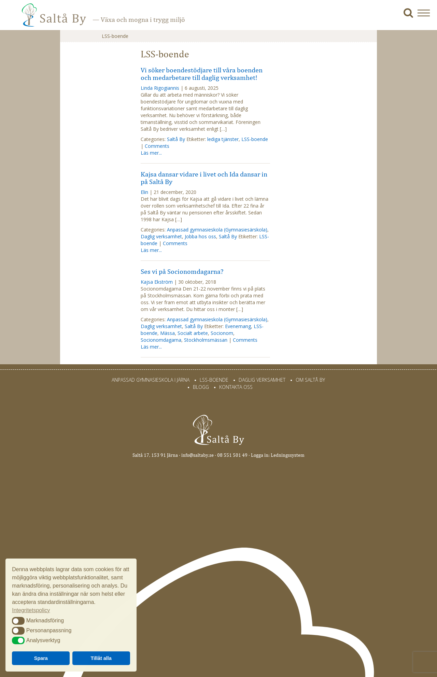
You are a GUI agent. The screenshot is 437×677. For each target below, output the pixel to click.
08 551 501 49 (232, 455)
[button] (426, 13)
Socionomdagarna (161, 340)
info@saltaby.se (197, 455)
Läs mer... (151, 153)
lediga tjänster (223, 139)
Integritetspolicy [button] (31, 610)
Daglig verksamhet (161, 236)
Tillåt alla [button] (101, 658)
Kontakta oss (236, 387)
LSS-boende (254, 139)
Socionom (222, 333)
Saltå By (176, 139)
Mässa (167, 333)
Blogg (201, 387)
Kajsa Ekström (157, 282)
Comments (157, 146)
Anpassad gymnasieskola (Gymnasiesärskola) (217, 229)
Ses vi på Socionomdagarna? (182, 271)
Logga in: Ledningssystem (278, 455)
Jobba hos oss (200, 236)
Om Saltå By (310, 380)
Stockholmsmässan (205, 340)
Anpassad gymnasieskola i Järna (150, 380)
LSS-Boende (214, 380)
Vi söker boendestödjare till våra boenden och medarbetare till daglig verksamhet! (202, 73)
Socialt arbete (193, 333)
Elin (144, 192)
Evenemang (238, 326)
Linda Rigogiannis (160, 88)
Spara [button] (41, 658)
